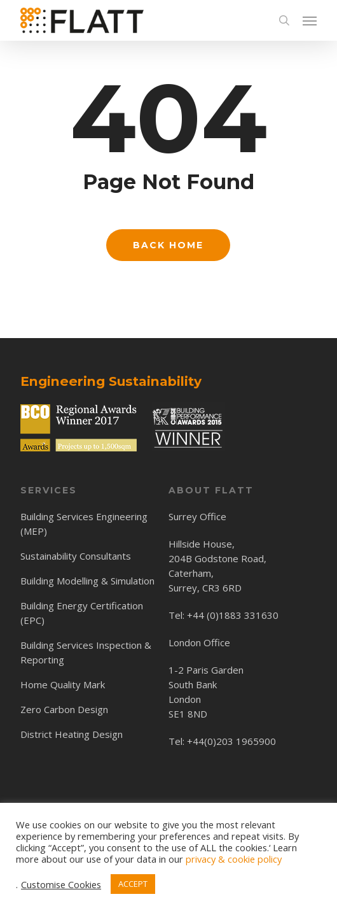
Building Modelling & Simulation (87, 580)
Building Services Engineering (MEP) (84, 523)
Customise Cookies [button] (61, 884)
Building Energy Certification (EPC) (81, 612)
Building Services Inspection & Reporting (85, 652)
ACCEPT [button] (133, 883)
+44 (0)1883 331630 (233, 615)
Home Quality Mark (62, 684)
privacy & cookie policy (234, 859)
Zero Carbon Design (64, 709)
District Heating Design (71, 734)
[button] (310, 20)
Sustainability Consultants (75, 555)
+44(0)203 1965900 (231, 741)
